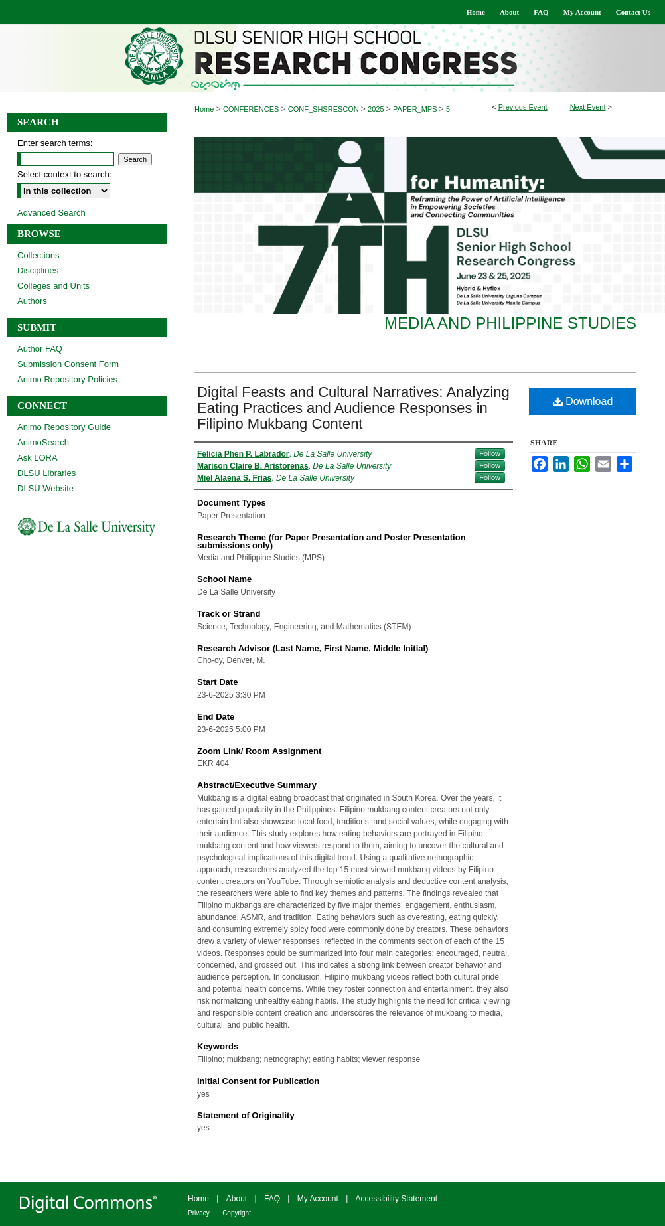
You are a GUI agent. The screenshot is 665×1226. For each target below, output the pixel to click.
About (236, 1198)
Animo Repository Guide (64, 427)
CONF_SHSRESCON (324, 109)
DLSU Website (45, 488)
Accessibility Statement (396, 1198)
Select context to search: (64, 174)
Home (204, 109)
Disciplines (37, 270)
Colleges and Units (53, 286)
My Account (317, 1198)
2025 (377, 109)
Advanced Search (51, 213)
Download (583, 401)
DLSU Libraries (46, 473)
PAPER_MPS (416, 109)
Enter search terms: (54, 143)
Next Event (588, 107)
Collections (38, 255)
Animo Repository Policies (67, 379)
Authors (32, 301)
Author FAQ (39, 349)
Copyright (236, 1213)
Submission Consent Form (68, 364)
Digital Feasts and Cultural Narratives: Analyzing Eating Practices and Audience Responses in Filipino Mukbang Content (353, 408)
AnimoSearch (43, 442)
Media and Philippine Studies (510, 323)
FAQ (272, 1198)
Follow (489, 453)
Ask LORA (37, 458)
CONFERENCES (252, 109)
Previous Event (523, 107)
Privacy (199, 1213)
